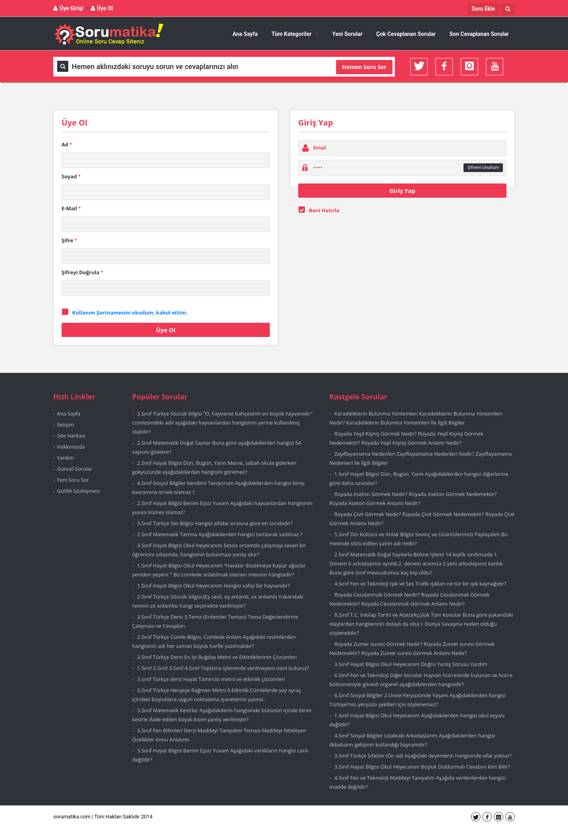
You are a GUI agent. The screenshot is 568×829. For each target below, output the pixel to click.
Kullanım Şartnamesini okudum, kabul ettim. (129, 312)
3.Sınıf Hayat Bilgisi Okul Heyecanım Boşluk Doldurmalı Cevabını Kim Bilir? (422, 766)
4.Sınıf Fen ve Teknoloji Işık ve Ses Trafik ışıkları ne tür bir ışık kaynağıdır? (420, 583)
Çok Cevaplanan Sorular (406, 34)
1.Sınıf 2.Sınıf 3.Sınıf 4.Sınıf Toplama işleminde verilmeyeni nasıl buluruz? (223, 668)
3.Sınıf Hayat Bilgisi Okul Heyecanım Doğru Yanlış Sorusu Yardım (411, 664)
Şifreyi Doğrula (82, 272)
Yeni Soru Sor (73, 479)
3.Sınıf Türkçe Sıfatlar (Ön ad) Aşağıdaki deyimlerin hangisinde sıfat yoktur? (423, 755)
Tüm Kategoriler (294, 34)
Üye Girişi (68, 8)
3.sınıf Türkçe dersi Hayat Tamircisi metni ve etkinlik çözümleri (211, 679)
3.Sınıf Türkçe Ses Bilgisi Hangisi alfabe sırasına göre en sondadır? (215, 523)
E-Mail (71, 208)
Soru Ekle (483, 9)
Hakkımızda (70, 446)
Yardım (65, 457)
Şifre (69, 240)
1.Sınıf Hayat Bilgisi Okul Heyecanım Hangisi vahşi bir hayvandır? (213, 585)
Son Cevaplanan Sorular (479, 34)
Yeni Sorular (347, 34)
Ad (67, 144)
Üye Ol (102, 8)
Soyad (71, 176)
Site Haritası (71, 435)
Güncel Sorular (74, 468)
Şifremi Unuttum (483, 167)
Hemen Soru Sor (364, 67)
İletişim (65, 424)
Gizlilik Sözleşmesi (78, 490)
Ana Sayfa (245, 34)
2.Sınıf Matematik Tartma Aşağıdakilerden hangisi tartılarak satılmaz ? (220, 534)
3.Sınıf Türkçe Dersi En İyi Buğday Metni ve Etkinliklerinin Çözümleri (217, 657)
